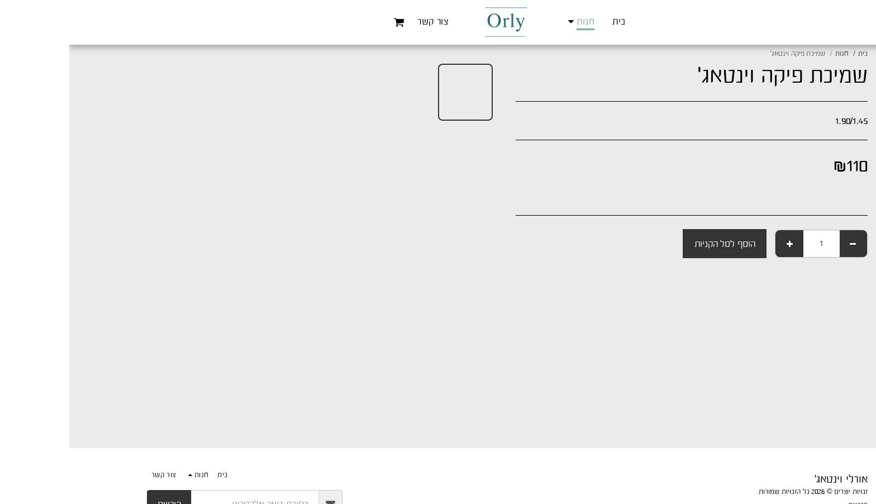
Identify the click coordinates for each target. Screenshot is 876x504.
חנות (772, 53)
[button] (330, 22)
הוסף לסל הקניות (655, 244)
